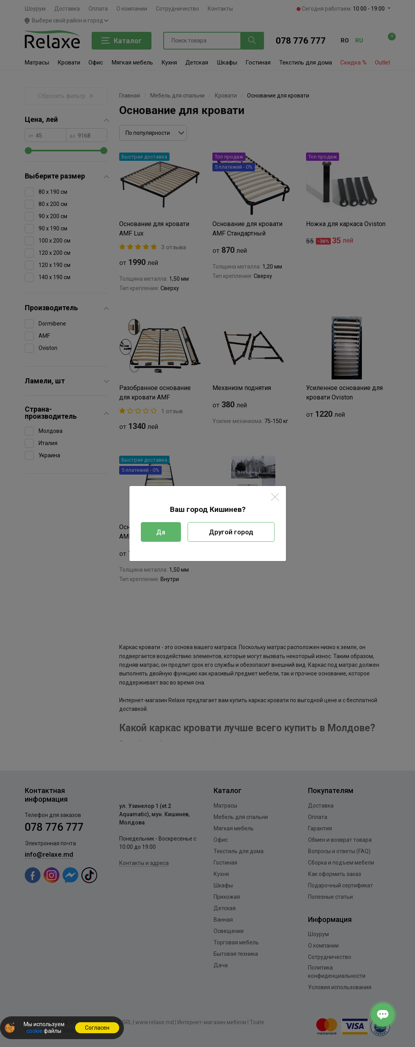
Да (160, 532)
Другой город (231, 532)
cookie (34, 1031)
